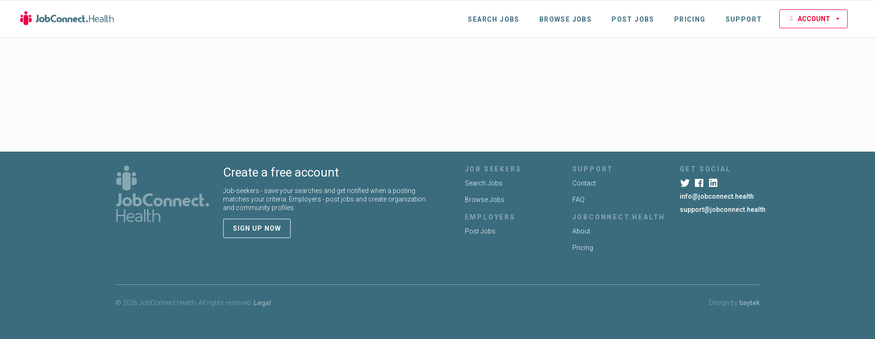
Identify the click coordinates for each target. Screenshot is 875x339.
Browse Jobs (565, 19)
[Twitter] (686, 183)
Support (744, 19)
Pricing (690, 19)
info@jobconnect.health (717, 196)
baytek (749, 303)
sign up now (257, 228)
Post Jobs (632, 19)
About (581, 231)
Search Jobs (493, 19)
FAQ (578, 199)
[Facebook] (700, 183)
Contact (584, 183)
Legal (262, 303)
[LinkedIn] (714, 183)
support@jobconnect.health (723, 209)
